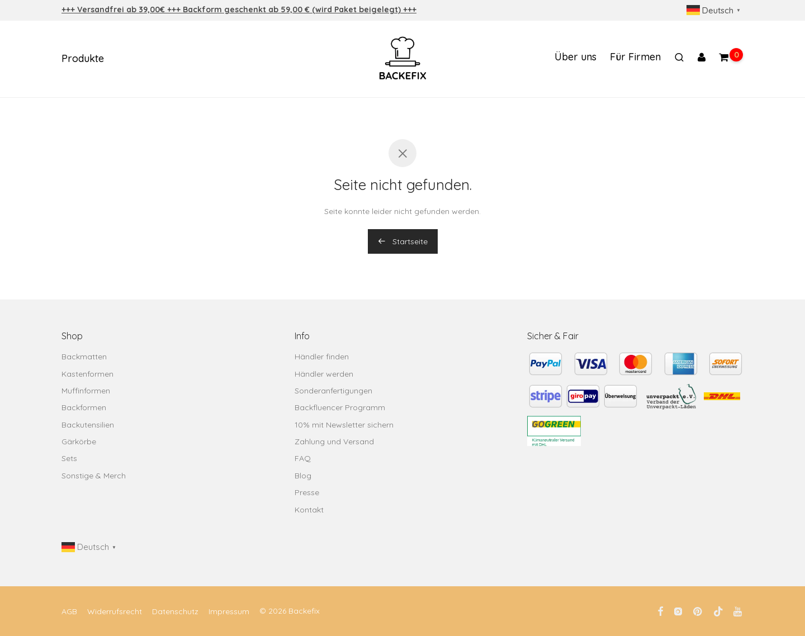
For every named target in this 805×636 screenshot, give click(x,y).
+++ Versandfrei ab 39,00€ (114, 9)
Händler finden (322, 357)
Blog (303, 476)
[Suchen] (679, 59)
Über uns (575, 58)
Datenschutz (175, 611)
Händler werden (324, 374)
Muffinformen (85, 391)
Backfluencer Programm (340, 407)
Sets (69, 458)
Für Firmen (635, 58)
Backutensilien (87, 425)
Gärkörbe (78, 441)
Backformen (83, 407)
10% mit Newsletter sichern (344, 425)
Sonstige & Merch (93, 476)
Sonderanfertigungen (333, 391)
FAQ (303, 458)
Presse (307, 492)
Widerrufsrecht (114, 611)
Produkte (82, 60)
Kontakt (309, 510)
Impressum (229, 611)
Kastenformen (87, 374)
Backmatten (84, 357)
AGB (69, 611)
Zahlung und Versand (334, 441)
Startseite (403, 241)
